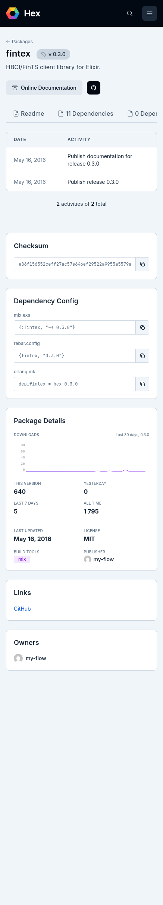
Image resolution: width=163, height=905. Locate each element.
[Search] (129, 13)
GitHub (22, 608)
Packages (19, 41)
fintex (18, 53)
